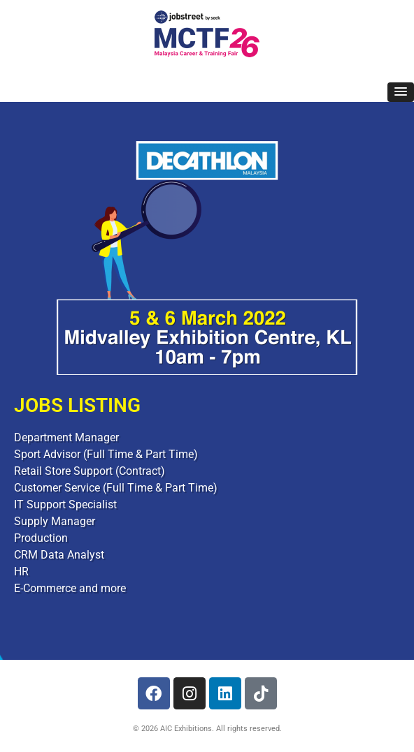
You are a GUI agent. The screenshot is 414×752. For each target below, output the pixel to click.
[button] (400, 92)
